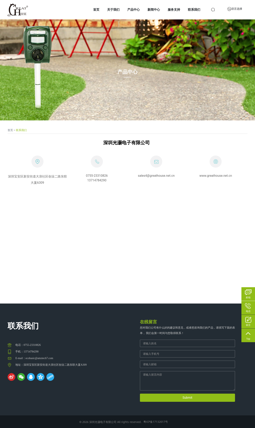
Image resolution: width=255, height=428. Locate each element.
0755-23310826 (97, 175)
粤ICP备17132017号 (155, 421)
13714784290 (96, 180)
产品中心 (127, 72)
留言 (248, 325)
